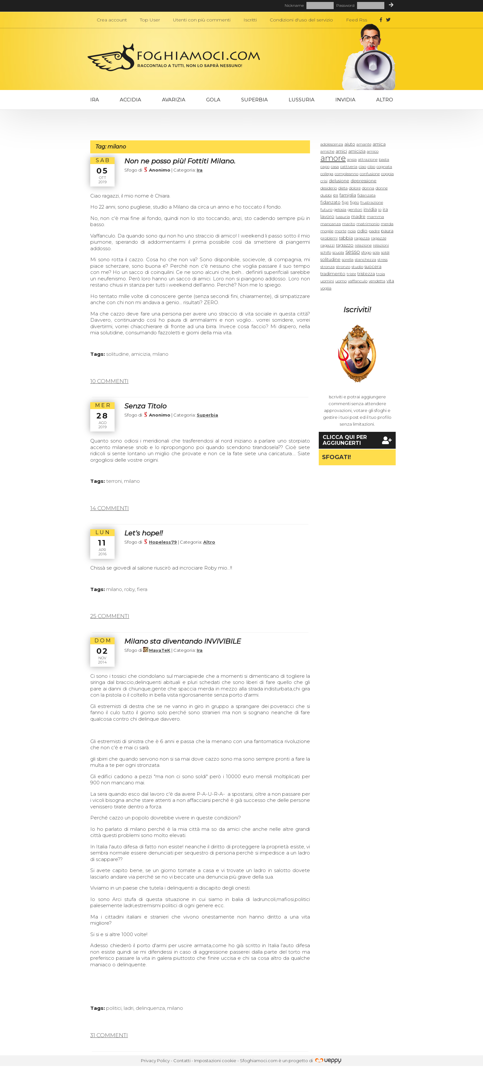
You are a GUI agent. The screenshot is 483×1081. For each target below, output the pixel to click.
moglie (326, 230)
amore (333, 158)
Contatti (182, 1060)
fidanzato (330, 202)
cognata (384, 166)
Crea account (112, 20)
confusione (370, 173)
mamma (375, 216)
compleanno (346, 173)
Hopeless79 (163, 542)
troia (380, 273)
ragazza (362, 238)
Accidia (130, 100)
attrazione (368, 159)
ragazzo (344, 245)
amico (372, 151)
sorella (347, 259)
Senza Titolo (145, 406)
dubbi (326, 195)
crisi (324, 180)
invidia (370, 209)
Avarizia (173, 100)
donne (382, 188)
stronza (327, 266)
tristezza (366, 273)
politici (113, 1008)
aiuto (349, 144)
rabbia (346, 238)
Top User (150, 20)
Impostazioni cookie (215, 1060)
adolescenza (331, 144)
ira (385, 209)
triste (351, 273)
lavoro (327, 216)
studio (357, 266)
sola (376, 252)
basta (384, 159)
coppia (387, 173)
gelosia (340, 209)
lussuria (343, 216)
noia (352, 230)
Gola (213, 100)
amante (363, 144)
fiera (142, 589)
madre (358, 216)
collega (326, 173)
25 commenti (109, 616)
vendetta (377, 280)
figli (345, 202)
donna (368, 188)
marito (348, 223)
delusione (339, 180)
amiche (327, 151)
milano (160, 354)
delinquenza (150, 1008)
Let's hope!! (143, 533)
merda (387, 223)
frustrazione (371, 202)
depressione (364, 180)
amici (341, 151)
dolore (355, 188)
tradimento (332, 274)
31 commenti (109, 1035)
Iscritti (250, 20)
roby (129, 589)
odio (362, 231)
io (379, 209)
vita (390, 280)
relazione (363, 245)
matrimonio (367, 223)
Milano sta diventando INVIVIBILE (182, 641)
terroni (114, 481)
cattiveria (348, 166)
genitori (355, 209)
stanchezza (365, 259)
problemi (329, 238)
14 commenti (109, 508)
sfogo (366, 252)
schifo (325, 252)
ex (335, 195)
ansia (352, 159)
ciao (362, 166)
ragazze (378, 238)
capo (324, 166)
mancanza (330, 223)
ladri (128, 1008)
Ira (94, 100)
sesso (352, 252)
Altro (384, 100)
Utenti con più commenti (201, 20)
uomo (341, 280)
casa (335, 166)
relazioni (381, 245)
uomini (327, 280)
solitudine (117, 354)
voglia (325, 288)
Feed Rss (356, 20)
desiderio (328, 188)
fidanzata (366, 195)
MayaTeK (159, 650)
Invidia (345, 100)
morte (340, 230)
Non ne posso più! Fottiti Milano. (179, 161)
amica (379, 144)
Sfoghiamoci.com (259, 1060)
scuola (338, 252)
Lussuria (302, 100)
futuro (326, 209)
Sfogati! (336, 457)
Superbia (254, 100)
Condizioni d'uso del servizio (301, 20)
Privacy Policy (155, 1060)
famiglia (348, 195)
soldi (385, 252)
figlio (354, 202)
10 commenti (109, 381)
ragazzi (327, 245)
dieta (343, 188)
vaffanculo (357, 280)
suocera (373, 266)
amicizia (140, 354)
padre (374, 230)
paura (387, 230)
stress (383, 259)
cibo (371, 166)
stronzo (343, 266)
